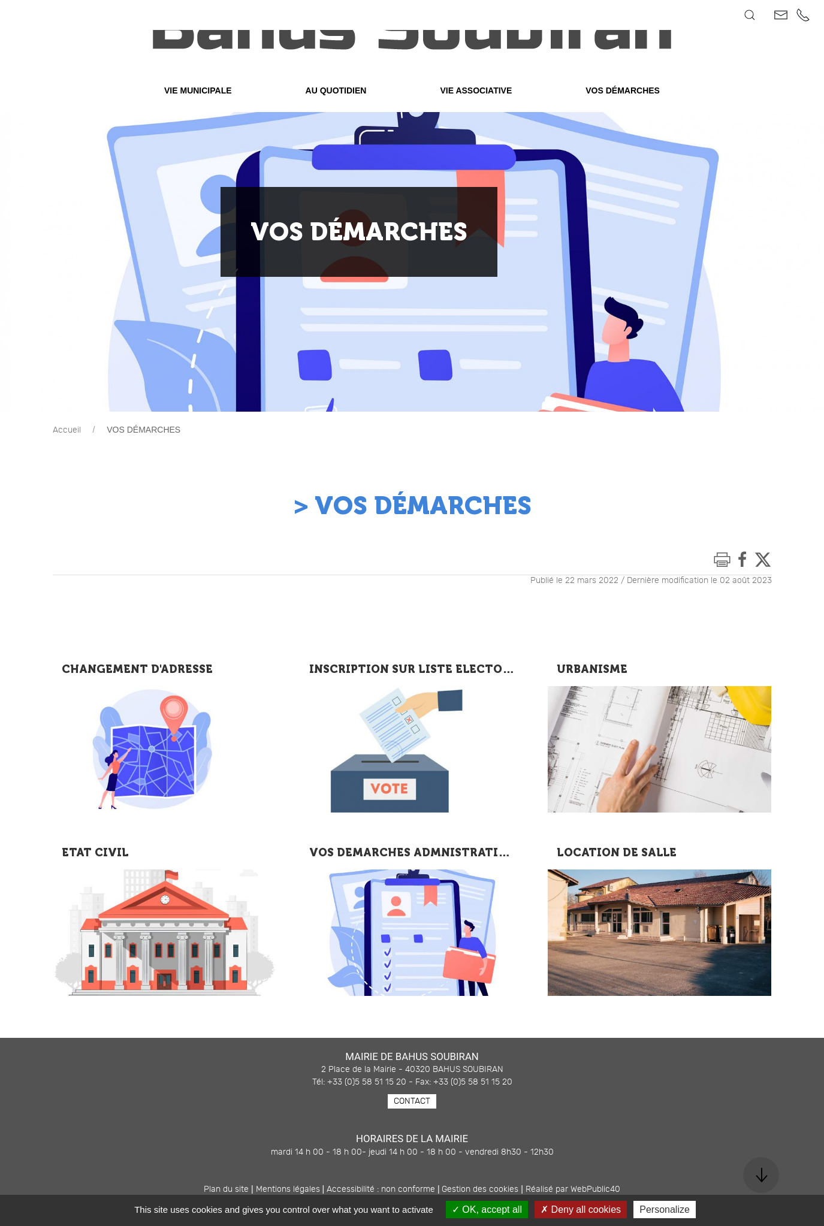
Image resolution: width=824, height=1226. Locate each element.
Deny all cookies (581, 1209)
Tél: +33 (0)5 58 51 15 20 (359, 1112)
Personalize (664, 1209)
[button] (750, 15)
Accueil (67, 460)
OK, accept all (487, 1209)
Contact (412, 1131)
